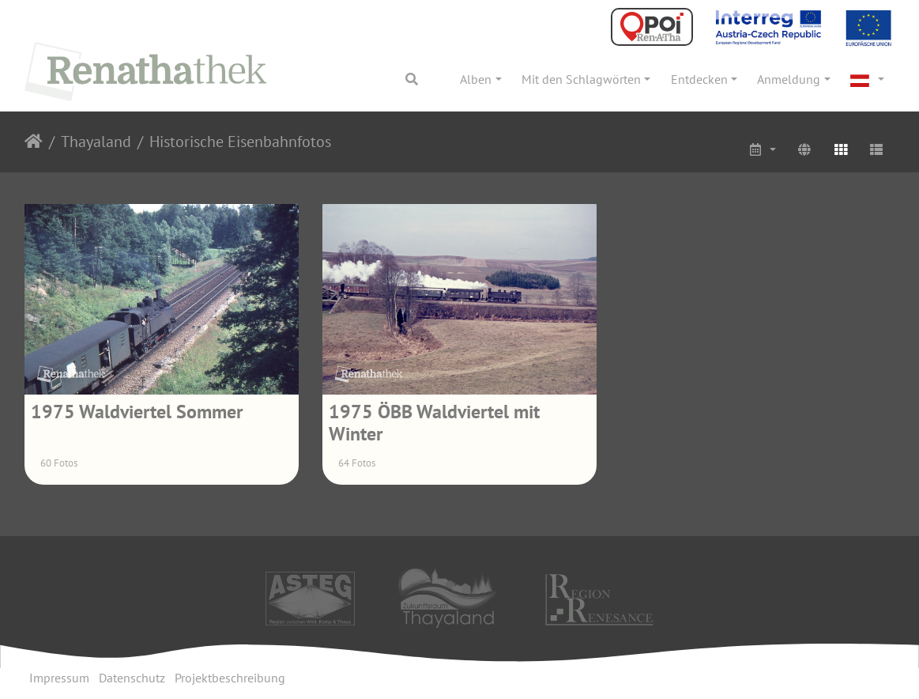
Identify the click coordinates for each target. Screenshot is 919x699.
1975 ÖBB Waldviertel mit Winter (434, 423)
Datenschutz (132, 678)
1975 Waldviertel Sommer (137, 411)
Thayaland (96, 141)
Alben (476, 79)
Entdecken (699, 79)
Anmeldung (788, 79)
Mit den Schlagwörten (581, 79)
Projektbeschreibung (230, 678)
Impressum (59, 678)
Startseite (33, 141)
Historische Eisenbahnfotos (240, 141)
